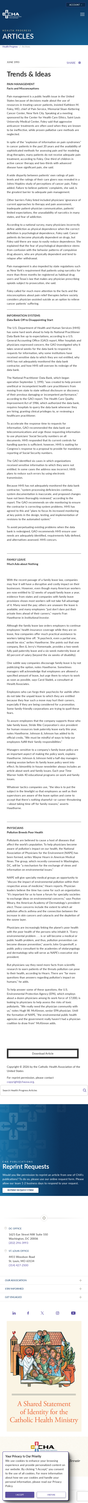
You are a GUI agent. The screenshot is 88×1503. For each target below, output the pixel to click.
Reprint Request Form (20, 1190)
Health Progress (10, 46)
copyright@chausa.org (20, 1082)
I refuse (51, 1495)
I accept (20, 1495)
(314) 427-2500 (18, 1265)
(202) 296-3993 (18, 1243)
